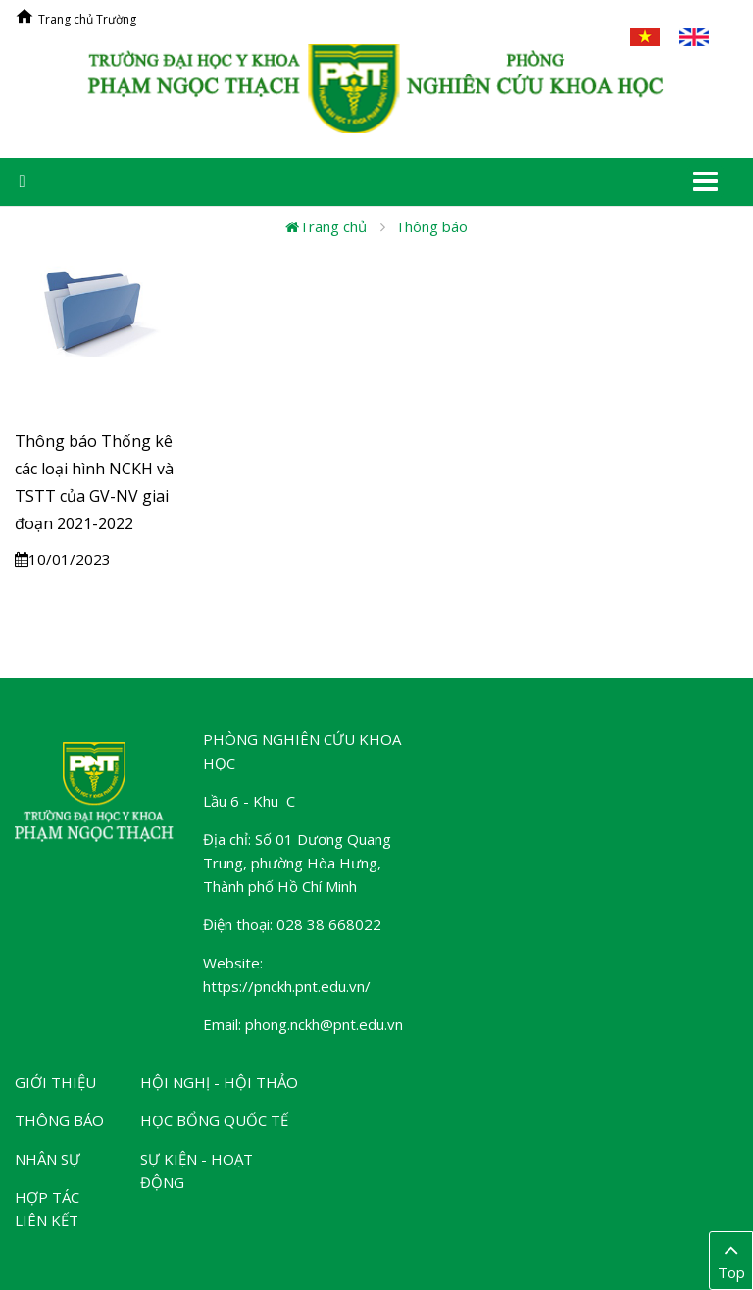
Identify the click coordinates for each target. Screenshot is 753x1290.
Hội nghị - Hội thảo (219, 1082)
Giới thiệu (55, 1082)
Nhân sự (47, 1158)
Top (731, 1259)
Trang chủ (326, 226)
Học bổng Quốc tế (214, 1120)
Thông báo (431, 226)
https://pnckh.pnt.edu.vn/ (287, 986)
